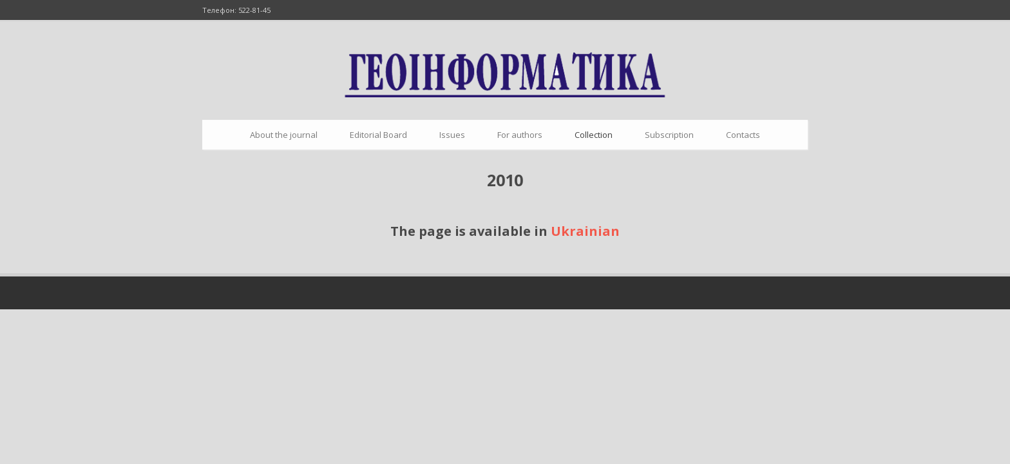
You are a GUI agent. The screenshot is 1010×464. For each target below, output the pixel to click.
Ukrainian (585, 231)
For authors (519, 134)
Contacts (743, 134)
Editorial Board (378, 134)
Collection (594, 134)
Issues (452, 134)
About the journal (284, 134)
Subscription (669, 134)
